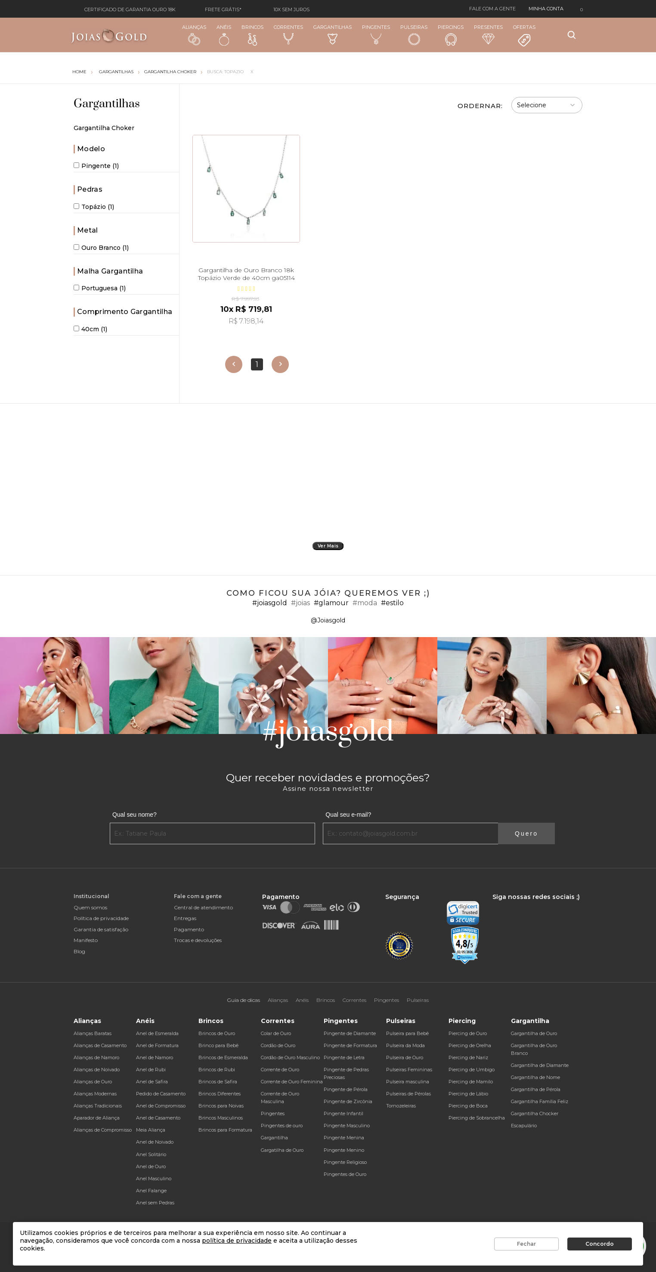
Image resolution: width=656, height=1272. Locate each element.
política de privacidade (237, 1240)
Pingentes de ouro (282, 1126)
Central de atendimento (203, 907)
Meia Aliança (150, 1130)
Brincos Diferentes (219, 1094)
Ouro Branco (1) (101, 248)
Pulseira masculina (407, 1082)
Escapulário (524, 1126)
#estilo (392, 603)
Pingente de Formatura (350, 1045)
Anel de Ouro (151, 1166)
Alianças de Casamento (100, 1045)
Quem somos (90, 907)
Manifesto (86, 940)
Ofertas (524, 35)
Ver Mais (328, 546)
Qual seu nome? (134, 814)
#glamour (331, 603)
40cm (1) (90, 329)
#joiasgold (269, 603)
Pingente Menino (344, 1150)
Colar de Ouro (276, 1033)
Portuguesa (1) (100, 288)
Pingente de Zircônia (348, 1101)
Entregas (185, 918)
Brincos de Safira (217, 1082)
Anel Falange (151, 1191)
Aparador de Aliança (97, 1118)
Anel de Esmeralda (157, 1033)
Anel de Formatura (157, 1045)
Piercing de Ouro (468, 1033)
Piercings (451, 35)
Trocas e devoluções (198, 940)
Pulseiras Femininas (409, 1070)
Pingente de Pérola (346, 1089)
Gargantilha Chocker (534, 1113)
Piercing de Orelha (470, 1045)
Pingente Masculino (347, 1126)
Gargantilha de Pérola (535, 1089)
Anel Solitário (151, 1154)
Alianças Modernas (95, 1094)
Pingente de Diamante (350, 1033)
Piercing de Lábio (468, 1094)
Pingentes (376, 34)
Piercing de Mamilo (471, 1082)
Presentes (488, 34)
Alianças (194, 34)
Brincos (252, 35)
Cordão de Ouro (278, 1045)
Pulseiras (413, 35)
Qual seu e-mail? (348, 814)
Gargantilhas (332, 34)
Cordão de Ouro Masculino (290, 1057)
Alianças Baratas (92, 1033)
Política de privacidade (101, 918)
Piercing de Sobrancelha (477, 1118)
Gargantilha (274, 1138)
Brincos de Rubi (216, 1070)
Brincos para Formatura (225, 1130)
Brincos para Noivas (221, 1106)
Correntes (288, 34)
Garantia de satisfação (101, 929)
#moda (365, 603)
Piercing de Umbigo (472, 1070)
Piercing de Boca (468, 1106)
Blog (79, 951)
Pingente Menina (344, 1138)
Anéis (224, 35)
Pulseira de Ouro (404, 1057)
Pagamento (189, 929)
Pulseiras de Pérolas (408, 1094)
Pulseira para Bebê (407, 1033)
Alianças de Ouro (93, 1082)
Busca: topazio (225, 72)
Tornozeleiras (401, 1106)
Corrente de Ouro (280, 1070)
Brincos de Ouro (216, 1033)
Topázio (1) (94, 207)
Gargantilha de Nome (535, 1077)
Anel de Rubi (151, 1070)
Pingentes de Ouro (345, 1174)
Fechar (526, 1244)
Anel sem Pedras (155, 1203)
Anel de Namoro (154, 1057)
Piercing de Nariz (468, 1057)
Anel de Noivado (154, 1142)
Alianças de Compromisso (103, 1130)
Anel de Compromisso (161, 1106)
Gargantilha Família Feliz (539, 1101)
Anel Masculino (153, 1179)
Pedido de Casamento (161, 1094)
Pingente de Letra (344, 1057)
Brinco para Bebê (218, 1045)
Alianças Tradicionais (98, 1106)
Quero (526, 833)
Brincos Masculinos (220, 1118)
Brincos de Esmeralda (223, 1057)
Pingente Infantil (343, 1113)
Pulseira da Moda (405, 1045)
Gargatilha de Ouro (282, 1150)
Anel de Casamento (158, 1118)
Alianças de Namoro (96, 1057)
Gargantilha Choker (170, 72)
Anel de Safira (152, 1082)
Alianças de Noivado (97, 1070)
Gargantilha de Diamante (540, 1065)
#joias (300, 603)
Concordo (599, 1244)
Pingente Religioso (345, 1162)
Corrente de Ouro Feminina (292, 1082)
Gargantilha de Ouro (534, 1033)
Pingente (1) (96, 166)
